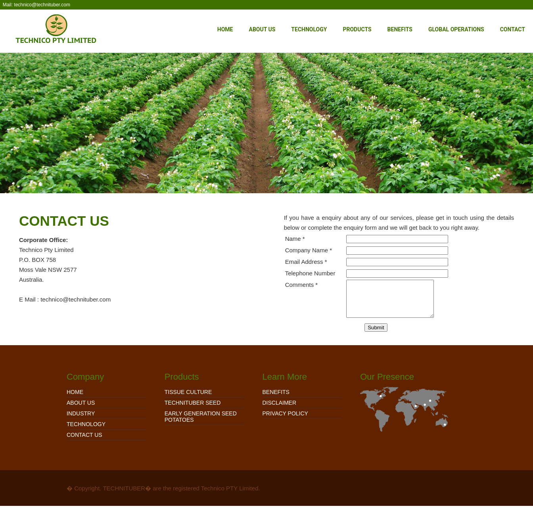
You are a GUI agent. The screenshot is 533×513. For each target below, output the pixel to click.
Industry (81, 420)
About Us (262, 29)
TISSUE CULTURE (188, 399)
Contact (512, 29)
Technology (309, 29)
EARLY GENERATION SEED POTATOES (201, 423)
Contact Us (84, 442)
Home (225, 29)
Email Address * (306, 261)
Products (357, 29)
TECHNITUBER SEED (193, 410)
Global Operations (456, 29)
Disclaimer (280, 410)
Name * (295, 238)
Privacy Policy (285, 420)
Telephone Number (310, 273)
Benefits (399, 29)
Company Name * (308, 250)
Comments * (301, 284)
